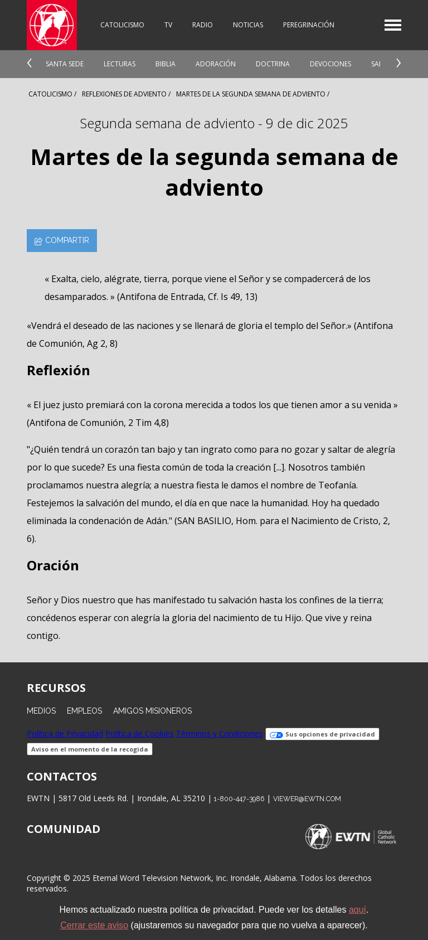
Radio (202, 25)
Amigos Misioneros (152, 710)
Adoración (216, 64)
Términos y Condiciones (219, 733)
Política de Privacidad (65, 733)
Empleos (84, 710)
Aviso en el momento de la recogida (89, 749)
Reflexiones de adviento (124, 94)
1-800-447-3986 (239, 798)
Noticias (248, 25)
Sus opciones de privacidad (322, 734)
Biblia (165, 64)
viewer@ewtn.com (307, 798)
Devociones (330, 64)
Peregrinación (308, 25)
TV (168, 25)
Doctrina (273, 64)
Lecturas (119, 64)
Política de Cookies (139, 733)
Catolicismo (122, 25)
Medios (41, 710)
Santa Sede (65, 64)
